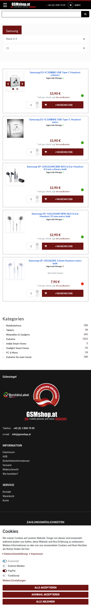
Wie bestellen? (10, 473)
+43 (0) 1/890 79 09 (23, 428)
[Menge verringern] (37, 106)
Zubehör (10, 339)
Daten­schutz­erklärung (15, 553)
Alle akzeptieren (46, 587)
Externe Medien (16, 566)
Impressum (9, 452)
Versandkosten (63, 97)
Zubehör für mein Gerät (19, 357)
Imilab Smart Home (16, 343)
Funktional (13, 575)
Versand (7, 465)
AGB (5, 456)
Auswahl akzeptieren (46, 594)
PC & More (12, 352)
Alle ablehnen (45, 601)
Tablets (10, 330)
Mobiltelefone (13, 325)
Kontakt (7, 491)
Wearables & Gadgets (18, 334)
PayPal (12, 570)
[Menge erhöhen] (37, 103)
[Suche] (85, 14)
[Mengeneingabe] (31, 104)
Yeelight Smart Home (17, 348)
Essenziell (13, 561)
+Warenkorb (59, 105)
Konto (6, 500)
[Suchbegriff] (41, 14)
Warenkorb (8, 496)
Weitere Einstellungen (14, 580)
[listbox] (15, 81)
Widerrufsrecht (10, 469)
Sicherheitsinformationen (16, 460)
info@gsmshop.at (21, 434)
